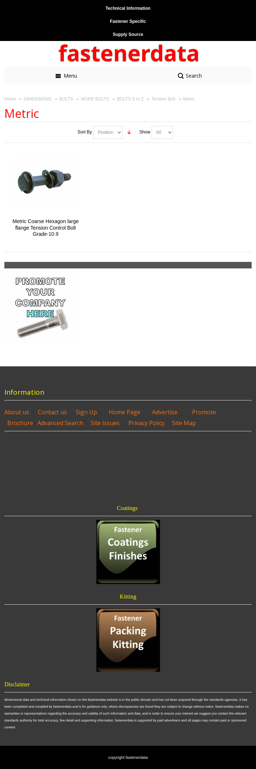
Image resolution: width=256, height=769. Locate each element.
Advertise (164, 412)
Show (144, 132)
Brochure (20, 423)
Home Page (124, 412)
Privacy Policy (146, 423)
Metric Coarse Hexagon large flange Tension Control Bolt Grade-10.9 (45, 227)
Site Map (184, 423)
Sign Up (86, 412)
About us (16, 412)
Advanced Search (60, 423)
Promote (204, 412)
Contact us (52, 412)
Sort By (84, 132)
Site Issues (105, 423)
